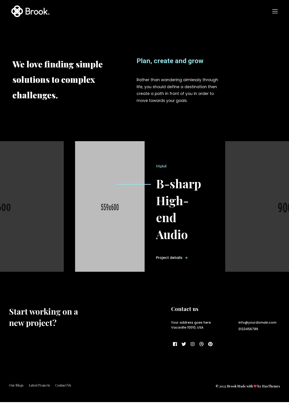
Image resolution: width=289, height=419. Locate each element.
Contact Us (63, 402)
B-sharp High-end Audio (181, 217)
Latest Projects (39, 402)
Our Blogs (16, 402)
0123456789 (248, 346)
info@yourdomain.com (257, 339)
